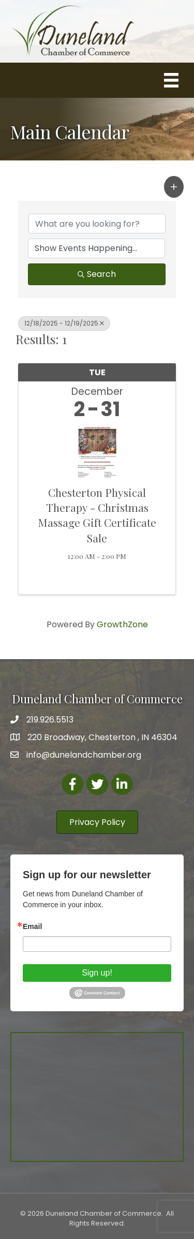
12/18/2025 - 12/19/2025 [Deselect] (64, 323)
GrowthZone (122, 624)
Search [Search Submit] (97, 274)
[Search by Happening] (96, 248)
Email (32, 926)
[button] (174, 187)
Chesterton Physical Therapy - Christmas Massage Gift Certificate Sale (97, 515)
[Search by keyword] (97, 223)
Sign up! (97, 972)
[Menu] (171, 80)
